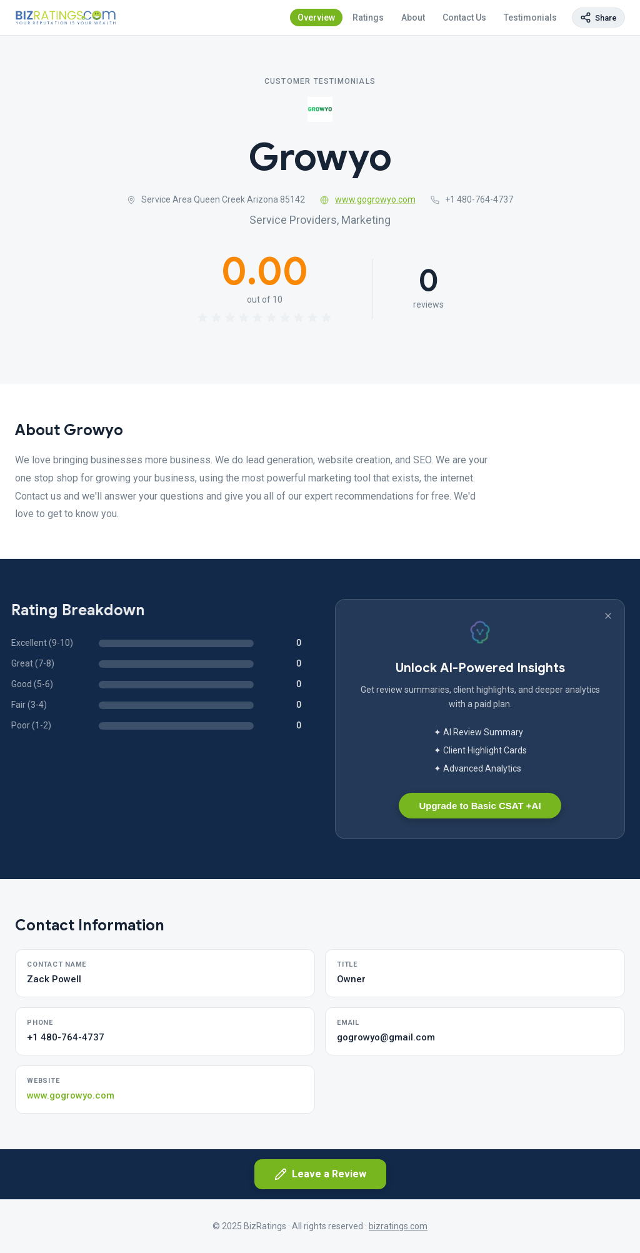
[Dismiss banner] (608, 616)
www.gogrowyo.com (368, 199)
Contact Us (464, 18)
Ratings (368, 18)
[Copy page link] (598, 18)
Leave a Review (320, 1174)
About (413, 18)
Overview (316, 18)
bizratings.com (398, 1226)
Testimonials (530, 18)
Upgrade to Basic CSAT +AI (480, 805)
